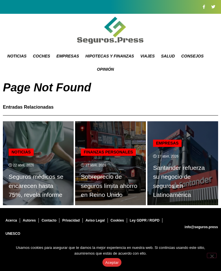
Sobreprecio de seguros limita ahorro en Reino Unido (109, 185)
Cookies (117, 220)
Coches (41, 56)
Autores (29, 220)
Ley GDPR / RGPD (144, 220)
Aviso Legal (95, 220)
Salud (168, 56)
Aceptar (112, 262)
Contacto (48, 220)
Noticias (16, 56)
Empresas (67, 56)
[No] (212, 255)
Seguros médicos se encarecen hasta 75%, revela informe (36, 185)
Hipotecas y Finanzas (109, 56)
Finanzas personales (108, 152)
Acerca (11, 220)
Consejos (192, 56)
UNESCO (12, 234)
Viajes (147, 56)
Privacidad (71, 220)
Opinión (105, 69)
